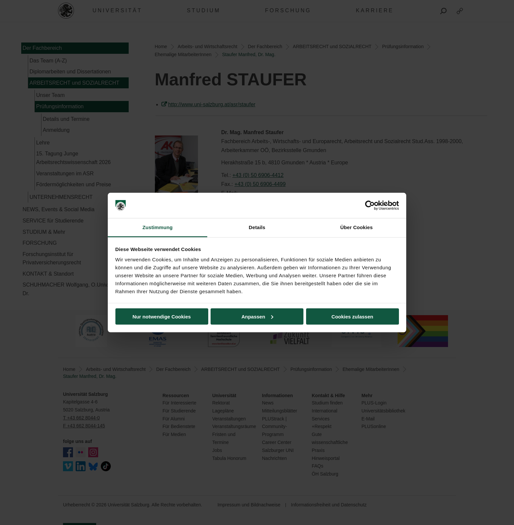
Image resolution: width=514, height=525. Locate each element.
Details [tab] (257, 227)
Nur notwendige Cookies (162, 316)
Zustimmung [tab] (158, 227)
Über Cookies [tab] (356, 227)
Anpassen (257, 316)
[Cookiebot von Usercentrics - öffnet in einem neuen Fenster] (370, 206)
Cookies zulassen (352, 316)
